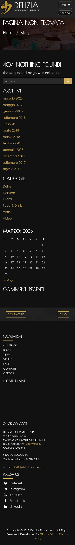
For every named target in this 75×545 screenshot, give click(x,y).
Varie (7, 212)
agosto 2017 (12, 169)
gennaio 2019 (13, 111)
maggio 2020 (13, 98)
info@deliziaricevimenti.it (28, 467)
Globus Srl (46, 534)
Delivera (9, 193)
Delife (7, 186)
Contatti (9, 368)
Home (9, 32)
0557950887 (34, 443)
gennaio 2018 (13, 150)
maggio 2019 (13, 105)
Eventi (7, 199)
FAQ (6, 363)
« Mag (8, 280)
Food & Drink (12, 205)
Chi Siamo (10, 345)
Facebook (14, 500)
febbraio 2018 (13, 143)
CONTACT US (16, 314)
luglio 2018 (10, 124)
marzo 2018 (11, 137)
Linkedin (12, 506)
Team (6, 354)
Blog (24, 32)
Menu (66, 6)
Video (7, 218)
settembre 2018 (14, 118)
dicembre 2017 (14, 156)
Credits (8, 373)
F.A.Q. (63, 314)
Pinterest (12, 483)
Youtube (12, 494)
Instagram (14, 489)
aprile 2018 (11, 130)
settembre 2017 (14, 162)
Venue (7, 359)
